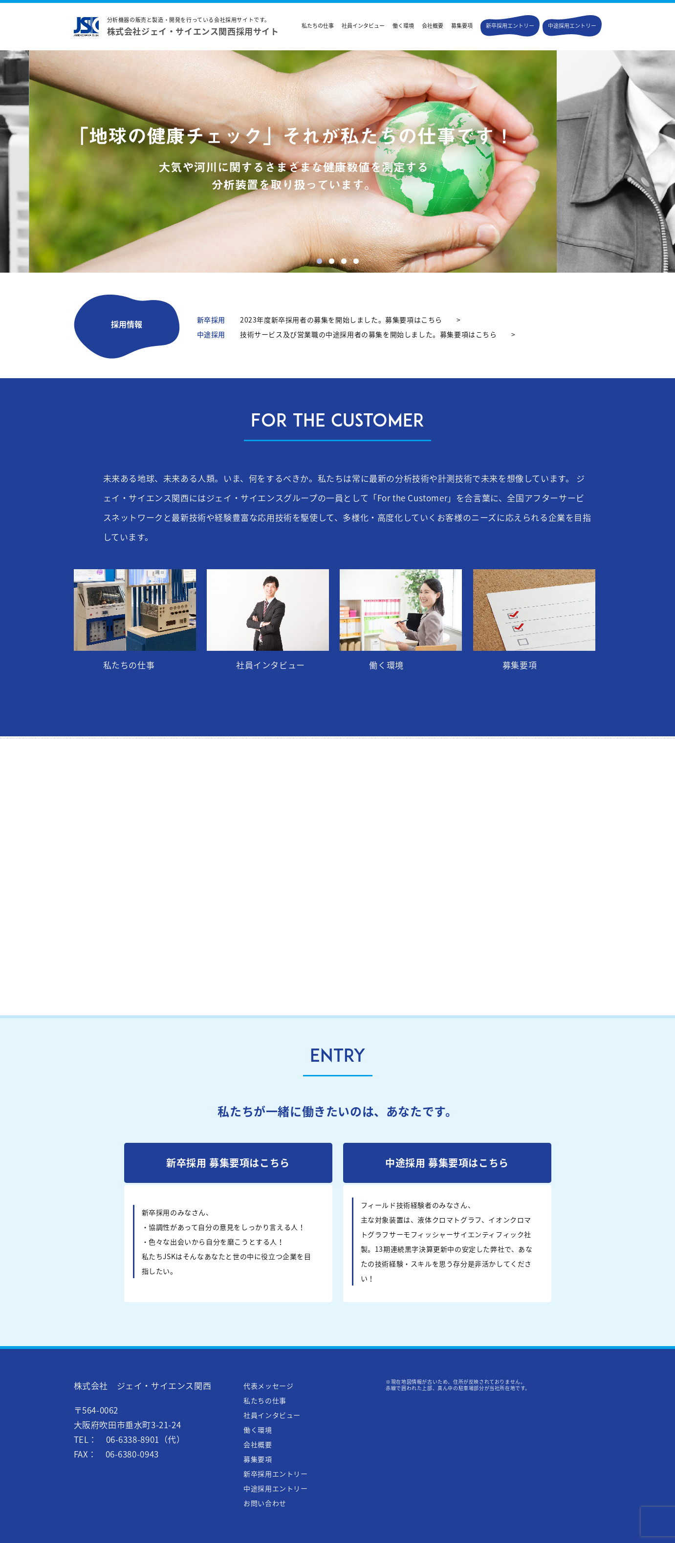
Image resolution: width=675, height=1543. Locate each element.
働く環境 (403, 25)
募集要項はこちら (413, 319)
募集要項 (462, 25)
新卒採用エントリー (510, 25)
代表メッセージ (268, 1386)
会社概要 (432, 25)
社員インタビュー (363, 25)
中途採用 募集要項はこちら (447, 1163)
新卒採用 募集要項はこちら (228, 1163)
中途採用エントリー (572, 25)
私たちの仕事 (318, 25)
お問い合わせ (264, 1503)
